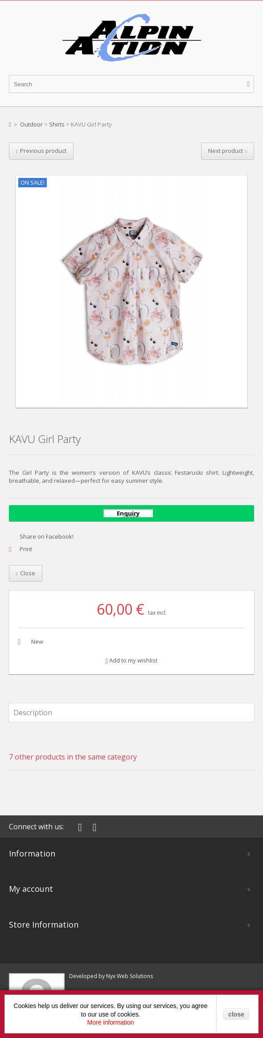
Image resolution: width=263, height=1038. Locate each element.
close (236, 1014)
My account (31, 888)
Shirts (57, 124)
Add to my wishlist (132, 660)
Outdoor (31, 124)
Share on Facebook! (47, 536)
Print (26, 549)
